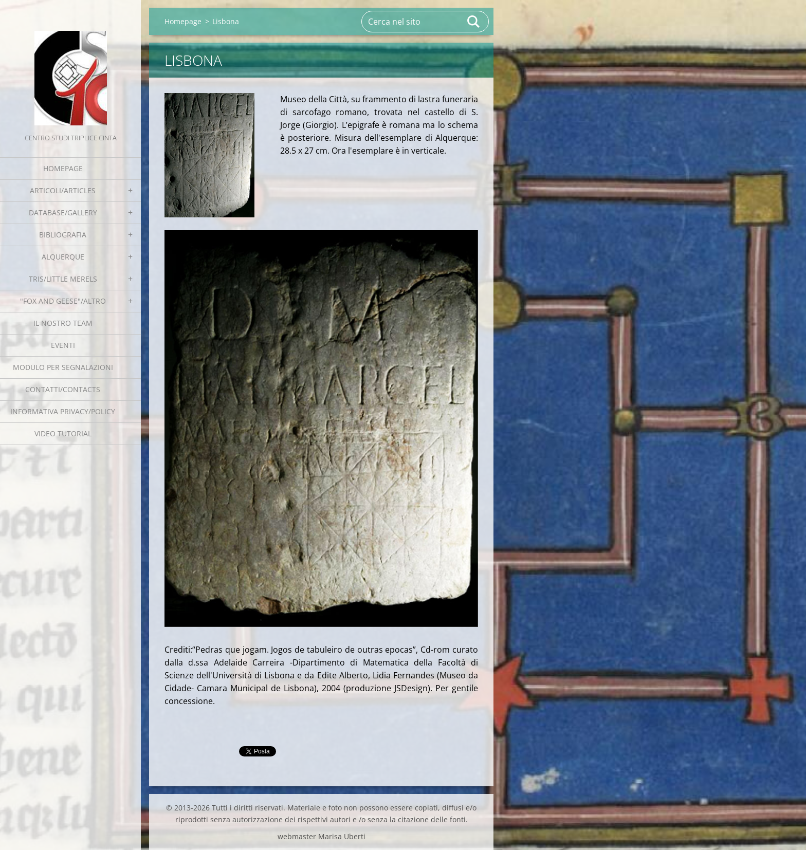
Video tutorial (62, 433)
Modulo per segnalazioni (63, 367)
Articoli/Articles (63, 190)
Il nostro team (63, 323)
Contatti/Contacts (62, 389)
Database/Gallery (63, 212)
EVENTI (63, 345)
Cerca (474, 21)
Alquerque (63, 257)
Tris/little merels (63, 279)
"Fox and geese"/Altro (63, 301)
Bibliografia (62, 234)
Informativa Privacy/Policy (62, 411)
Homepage (63, 168)
